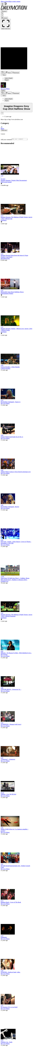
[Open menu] (2, 4)
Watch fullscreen (5, 24)
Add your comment (6, 140)
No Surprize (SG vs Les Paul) (9, 1007)
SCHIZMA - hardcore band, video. (10, 972)
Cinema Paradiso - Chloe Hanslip (10, 367)
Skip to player (5, 1)
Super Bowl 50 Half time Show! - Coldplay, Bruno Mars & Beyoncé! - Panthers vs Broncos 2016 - (15, 579)
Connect (4, 18)
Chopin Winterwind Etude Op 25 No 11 (12, 437)
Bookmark (15, 72)
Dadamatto (4, 937)
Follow (3, 90)
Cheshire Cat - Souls (6, 1042)
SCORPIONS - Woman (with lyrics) (11, 724)
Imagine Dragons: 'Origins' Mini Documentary (14, 180)
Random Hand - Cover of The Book (11, 902)
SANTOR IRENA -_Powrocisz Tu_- (11, 689)
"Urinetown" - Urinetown (8, 759)
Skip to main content (14, 1)
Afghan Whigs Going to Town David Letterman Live (16, 472)
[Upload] (2, 15)
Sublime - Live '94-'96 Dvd (8, 794)
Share (8, 72)
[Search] (2, 13)
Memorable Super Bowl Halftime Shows (12, 292)
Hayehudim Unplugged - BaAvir (10, 507)
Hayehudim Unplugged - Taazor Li (10, 402)
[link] (16, 88)
